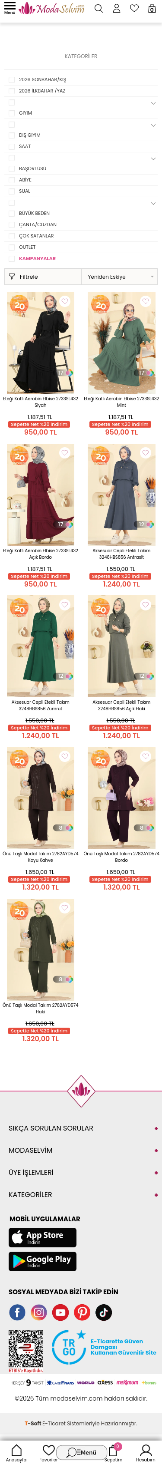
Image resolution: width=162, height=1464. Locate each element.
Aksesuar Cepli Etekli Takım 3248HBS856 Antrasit (121, 554)
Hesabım (146, 1452)
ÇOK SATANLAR (36, 235)
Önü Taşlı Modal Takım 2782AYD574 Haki (41, 1008)
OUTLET (27, 247)
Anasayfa (16, 1452)
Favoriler (48, 1452)
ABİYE (25, 179)
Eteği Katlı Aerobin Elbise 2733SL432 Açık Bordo (40, 554)
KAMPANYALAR (37, 258)
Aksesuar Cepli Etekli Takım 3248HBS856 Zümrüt (41, 705)
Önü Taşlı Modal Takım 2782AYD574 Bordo (121, 857)
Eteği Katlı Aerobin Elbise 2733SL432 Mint (121, 402)
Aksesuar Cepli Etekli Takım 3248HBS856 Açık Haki (121, 705)
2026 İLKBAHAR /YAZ (42, 90)
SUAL (24, 191)
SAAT (25, 146)
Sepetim (113, 1452)
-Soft (33, 1423)
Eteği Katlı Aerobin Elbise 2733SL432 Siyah (40, 402)
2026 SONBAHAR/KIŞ (42, 79)
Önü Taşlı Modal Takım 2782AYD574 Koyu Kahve (41, 857)
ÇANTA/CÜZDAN (38, 224)
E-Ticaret (54, 1423)
